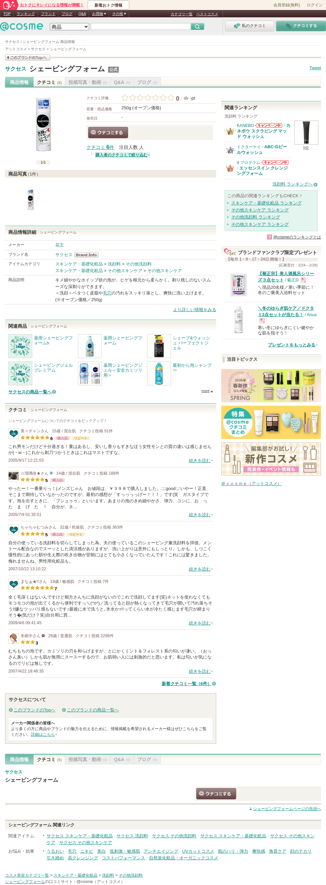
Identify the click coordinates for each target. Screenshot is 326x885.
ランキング (26, 14)
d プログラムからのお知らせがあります (275, 162)
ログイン (315, 5)
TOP (7, 14)
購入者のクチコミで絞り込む (121, 155)
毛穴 (107, 292)
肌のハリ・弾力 (233, 851)
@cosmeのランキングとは (297, 237)
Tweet (315, 67)
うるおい (55, 851)
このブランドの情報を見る (27, 57)
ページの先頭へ (287, 808)
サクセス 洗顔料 (132, 835)
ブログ (67, 14)
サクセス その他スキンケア (85, 842)
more (205, 391)
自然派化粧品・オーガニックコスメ (183, 857)
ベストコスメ (207, 14)
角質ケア (277, 851)
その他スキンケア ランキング (260, 210)
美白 (101, 851)
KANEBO (245, 125)
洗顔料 (114, 263)
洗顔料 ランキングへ (292, 184)
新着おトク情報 (108, 5)
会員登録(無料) (286, 5)
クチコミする (108, 132)
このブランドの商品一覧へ (93, 709)
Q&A (82, 14)
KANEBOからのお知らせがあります (268, 125)
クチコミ (49, 82)
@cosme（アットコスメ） (101, 881)
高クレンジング (83, 857)
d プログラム (248, 162)
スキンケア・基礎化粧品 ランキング (266, 203)
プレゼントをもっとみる (291, 344)
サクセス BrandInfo (88, 254)
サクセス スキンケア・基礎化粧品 (80, 835)
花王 (59, 244)
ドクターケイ (249, 147)
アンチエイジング (161, 851)
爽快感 (258, 851)
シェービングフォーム (67, 69)
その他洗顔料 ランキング (255, 217)
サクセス (15, 69)
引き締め (55, 857)
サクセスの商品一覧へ (30, 391)
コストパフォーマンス (123, 857)
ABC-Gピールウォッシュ (262, 149)
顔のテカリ (301, 851)
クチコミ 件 (100, 147)
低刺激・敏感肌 (125, 851)
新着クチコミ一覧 (187, 683)
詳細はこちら (43, 734)
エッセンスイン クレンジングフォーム (262, 171)
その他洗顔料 (139, 263)
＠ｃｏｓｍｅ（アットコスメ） (251, 483)
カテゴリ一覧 (182, 14)
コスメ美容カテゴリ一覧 (27, 875)
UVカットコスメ (198, 851)
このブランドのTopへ (34, 709)
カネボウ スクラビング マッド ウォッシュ (263, 131)
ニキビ (86, 851)
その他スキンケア (125, 270)
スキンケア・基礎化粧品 (79, 263)
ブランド (48, 14)
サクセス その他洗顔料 (174, 835)
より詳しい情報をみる (194, 309)
